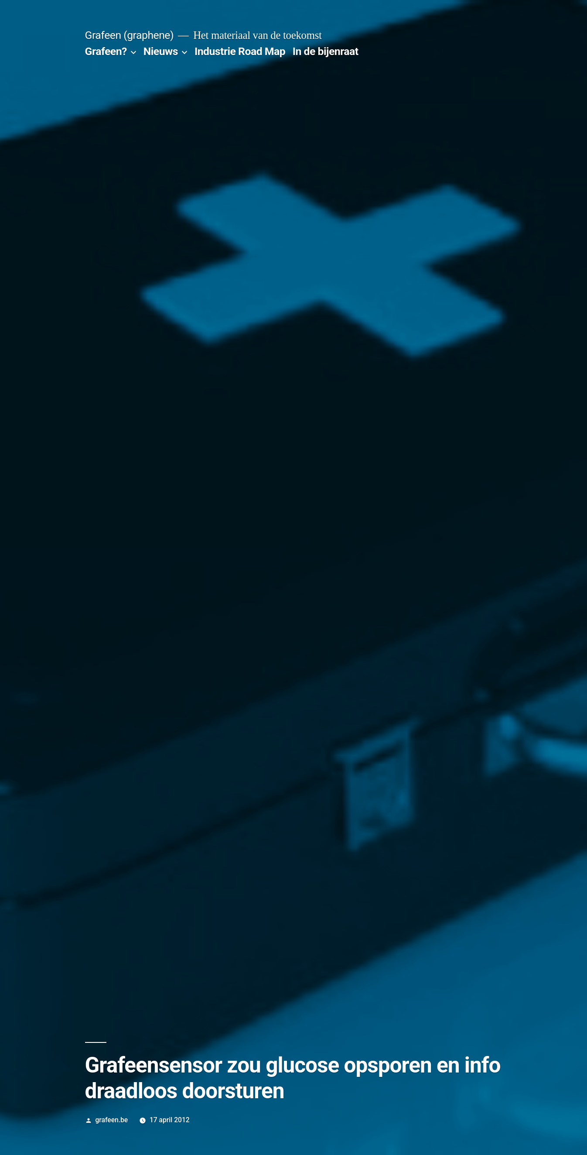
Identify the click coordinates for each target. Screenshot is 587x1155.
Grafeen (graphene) (129, 35)
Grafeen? (106, 51)
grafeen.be (111, 1120)
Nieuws (160, 51)
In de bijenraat (325, 51)
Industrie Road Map (240, 51)
